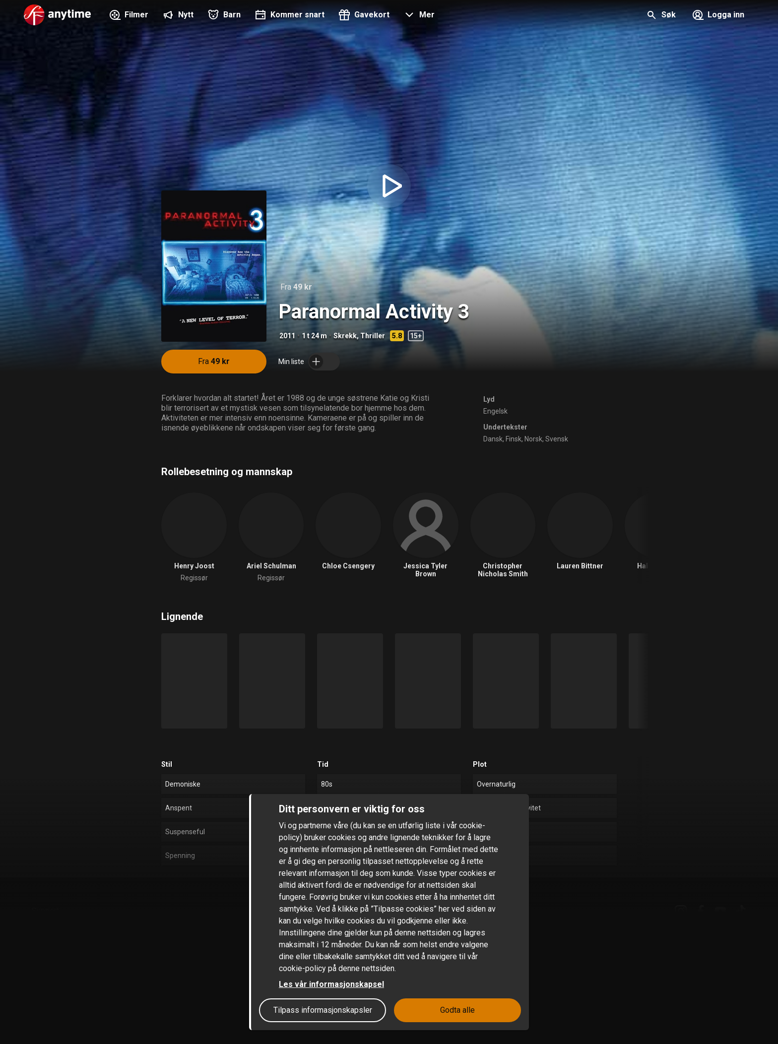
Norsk (533, 439)
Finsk (513, 439)
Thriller (372, 336)
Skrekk (345, 336)
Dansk (493, 439)
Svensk (556, 439)
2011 (287, 336)
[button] (418, 16)
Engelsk (495, 411)
